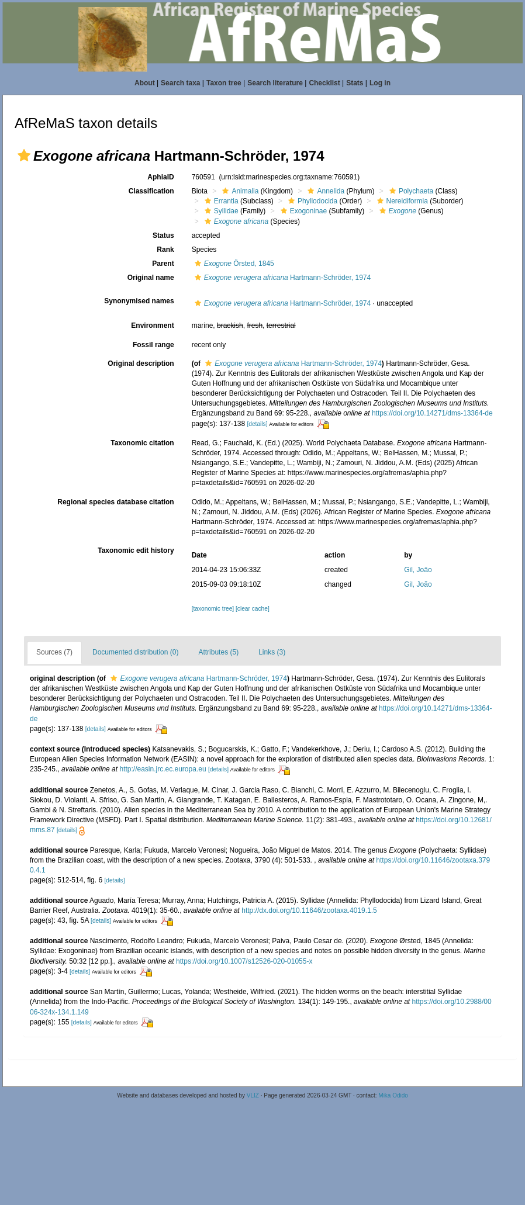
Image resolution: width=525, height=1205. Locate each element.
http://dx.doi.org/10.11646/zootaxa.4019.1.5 (309, 910)
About (144, 83)
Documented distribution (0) (135, 652)
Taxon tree (223, 83)
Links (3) (271, 652)
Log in (380, 83)
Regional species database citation (115, 502)
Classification (151, 191)
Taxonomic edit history (136, 550)
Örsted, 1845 (233, 263)
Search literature (275, 83)
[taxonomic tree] (213, 608)
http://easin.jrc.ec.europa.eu (162, 769)
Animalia (238, 191)
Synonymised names (139, 301)
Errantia (220, 201)
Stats (354, 83)
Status (163, 235)
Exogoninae (302, 211)
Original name (150, 277)
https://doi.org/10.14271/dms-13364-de (432, 413)
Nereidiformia (401, 201)
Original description (141, 363)
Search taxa (180, 83)
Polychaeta (409, 191)
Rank (165, 249)
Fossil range (153, 345)
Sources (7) (54, 652)
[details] (257, 424)
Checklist (324, 83)
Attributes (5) (218, 652)
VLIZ (253, 1095)
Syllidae (220, 211)
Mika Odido (393, 1095)
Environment (152, 325)
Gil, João (417, 570)
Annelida (324, 191)
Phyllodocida (311, 201)
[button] (24, 155)
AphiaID (160, 177)
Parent (163, 263)
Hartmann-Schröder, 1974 (281, 277)
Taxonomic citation (142, 443)
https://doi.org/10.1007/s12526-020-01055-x (244, 961)
